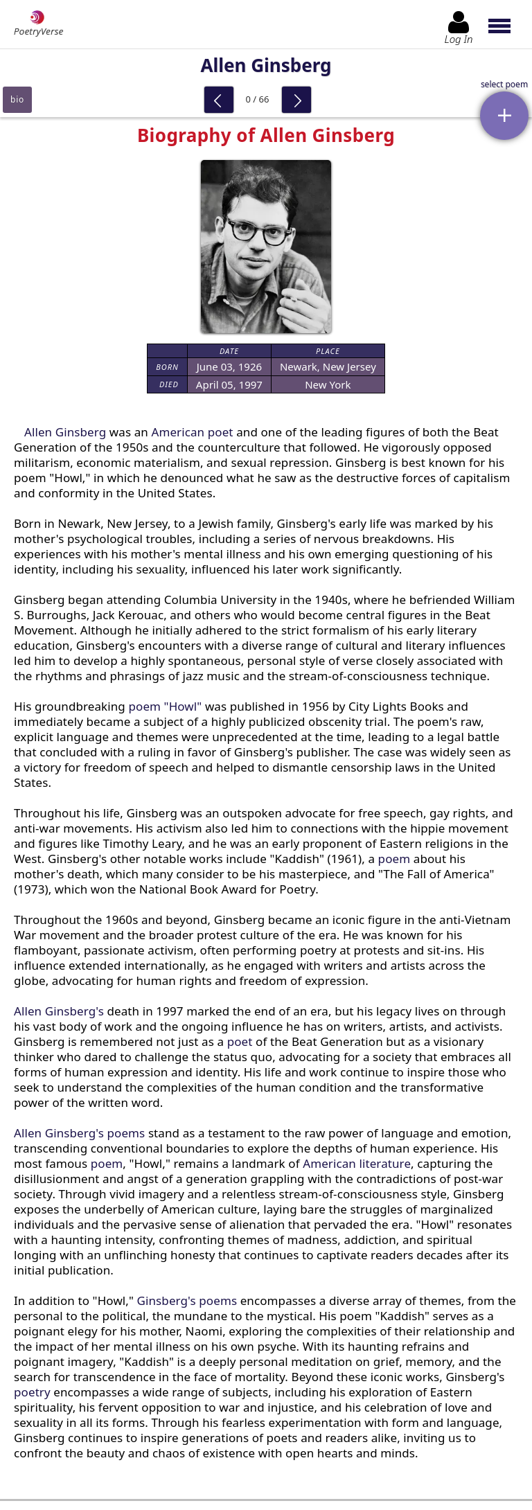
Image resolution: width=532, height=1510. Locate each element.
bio (17, 99)
